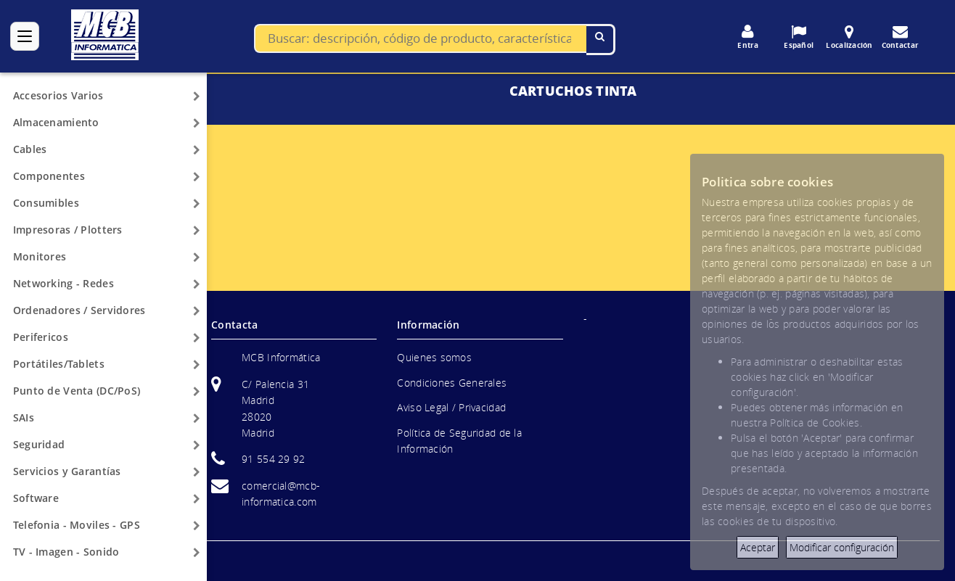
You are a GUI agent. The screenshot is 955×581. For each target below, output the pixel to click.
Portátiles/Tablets (58, 364)
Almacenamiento (56, 122)
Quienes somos (434, 357)
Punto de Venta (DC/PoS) (76, 390)
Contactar (901, 37)
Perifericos (40, 337)
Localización (850, 37)
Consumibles (46, 203)
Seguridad (39, 444)
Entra (748, 37)
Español (799, 37)
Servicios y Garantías (67, 471)
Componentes (49, 176)
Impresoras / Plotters (68, 229)
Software (36, 498)
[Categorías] (24, 36)
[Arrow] (196, 96)
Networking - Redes (63, 283)
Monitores (40, 256)
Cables (30, 149)
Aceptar (757, 547)
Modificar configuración (842, 547)
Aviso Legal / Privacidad (451, 407)
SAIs (23, 417)
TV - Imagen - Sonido (66, 552)
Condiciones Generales (452, 383)
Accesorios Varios (58, 95)
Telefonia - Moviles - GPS (76, 525)
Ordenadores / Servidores (79, 310)
